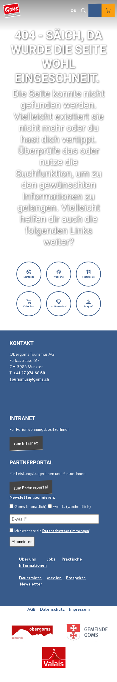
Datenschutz (52, 609)
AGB (31, 609)
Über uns (27, 559)
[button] (28, 274)
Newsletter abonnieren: (32, 497)
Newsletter (31, 584)
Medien (54, 578)
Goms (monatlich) (28, 506)
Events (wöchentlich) (69, 506)
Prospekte (76, 578)
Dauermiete (30, 578)
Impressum (79, 609)
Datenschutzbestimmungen (65, 530)
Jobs (51, 559)
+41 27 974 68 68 (29, 373)
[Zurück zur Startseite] (11, 10)
